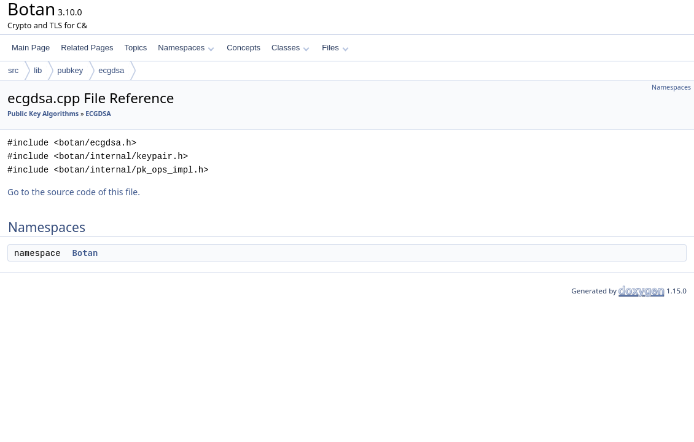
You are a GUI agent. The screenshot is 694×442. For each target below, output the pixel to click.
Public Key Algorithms (43, 113)
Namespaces (186, 47)
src (13, 70)
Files (335, 47)
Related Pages (87, 47)
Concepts (243, 47)
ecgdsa (111, 70)
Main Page (31, 47)
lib (38, 70)
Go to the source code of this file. (73, 192)
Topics (135, 47)
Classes (290, 47)
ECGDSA (98, 113)
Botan (85, 252)
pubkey (70, 70)
